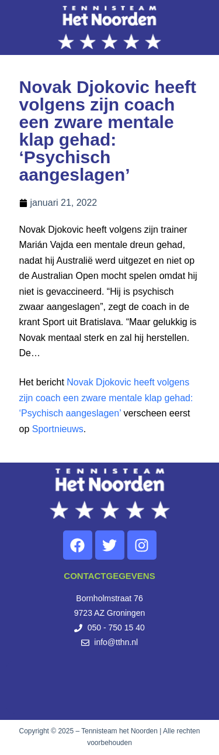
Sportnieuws (58, 429)
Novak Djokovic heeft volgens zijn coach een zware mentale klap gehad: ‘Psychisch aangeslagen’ (106, 397)
